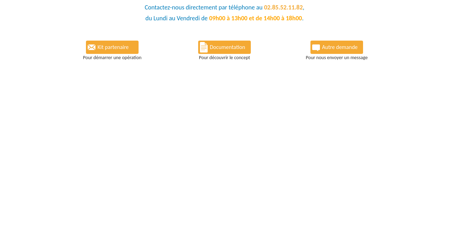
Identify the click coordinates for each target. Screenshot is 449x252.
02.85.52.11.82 (283, 7)
